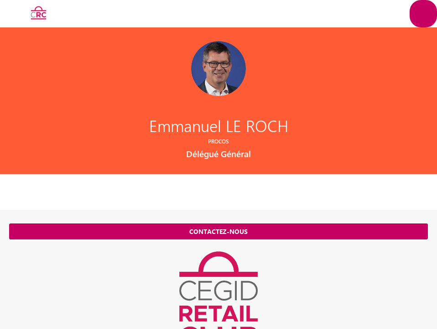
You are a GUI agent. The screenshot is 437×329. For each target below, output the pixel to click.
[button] (13, 13)
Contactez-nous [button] (218, 231)
